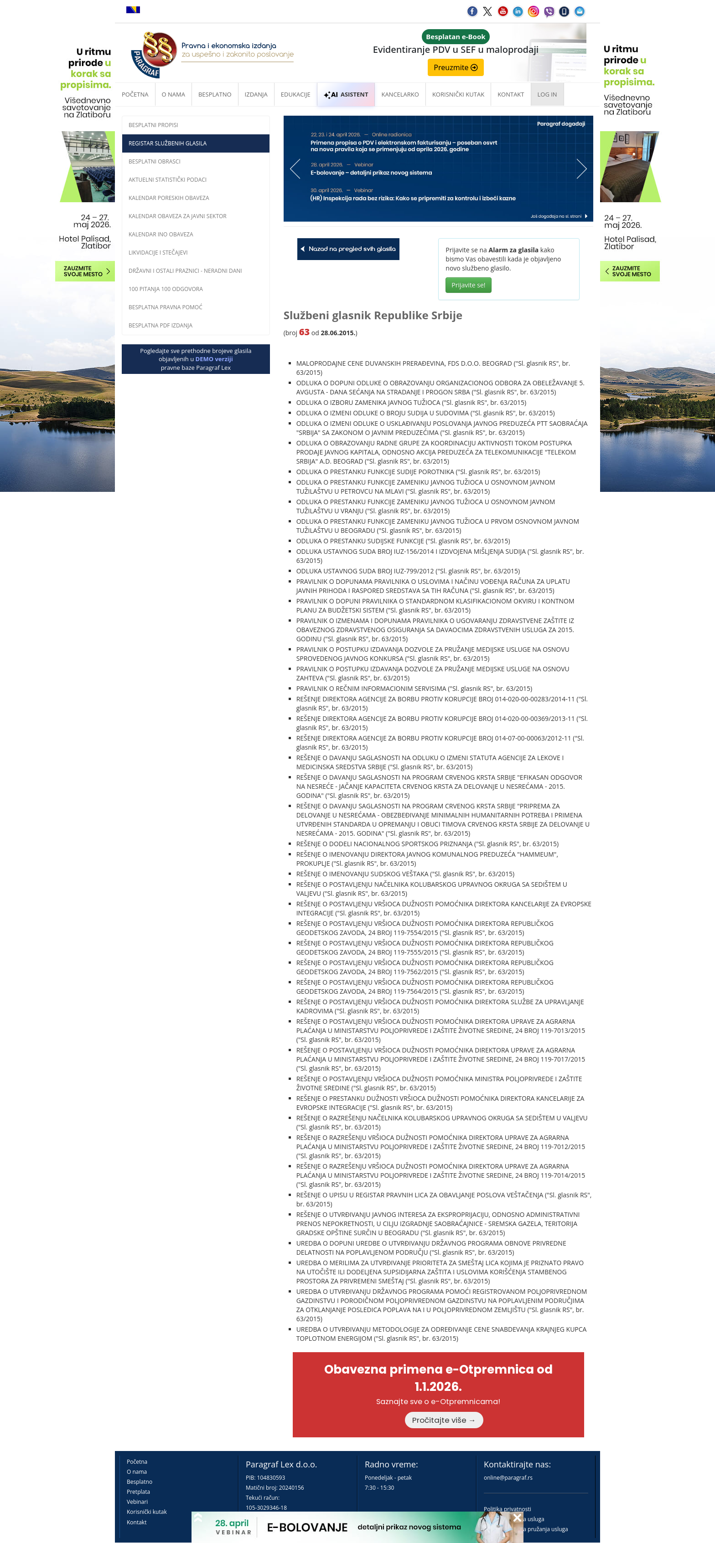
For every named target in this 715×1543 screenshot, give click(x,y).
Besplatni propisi (153, 125)
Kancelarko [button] (400, 94)
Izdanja (256, 94)
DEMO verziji (214, 359)
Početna (135, 94)
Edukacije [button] (296, 94)
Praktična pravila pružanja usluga (526, 1529)
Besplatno (215, 94)
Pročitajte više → (444, 1420)
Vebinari (137, 1502)
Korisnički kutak (147, 1512)
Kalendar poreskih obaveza (169, 198)
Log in (547, 94)
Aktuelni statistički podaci (168, 180)
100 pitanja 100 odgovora (166, 289)
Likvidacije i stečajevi (158, 252)
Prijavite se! (468, 285)
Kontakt (136, 1522)
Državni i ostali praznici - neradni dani (185, 271)
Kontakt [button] (510, 94)
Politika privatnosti (507, 1509)
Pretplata (138, 1492)
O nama (173, 94)
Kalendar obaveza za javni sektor (178, 216)
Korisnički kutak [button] (458, 94)
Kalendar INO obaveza (161, 234)
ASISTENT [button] (346, 94)
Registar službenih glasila (168, 143)
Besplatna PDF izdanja (160, 325)
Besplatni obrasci (155, 161)
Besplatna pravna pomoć (165, 307)
